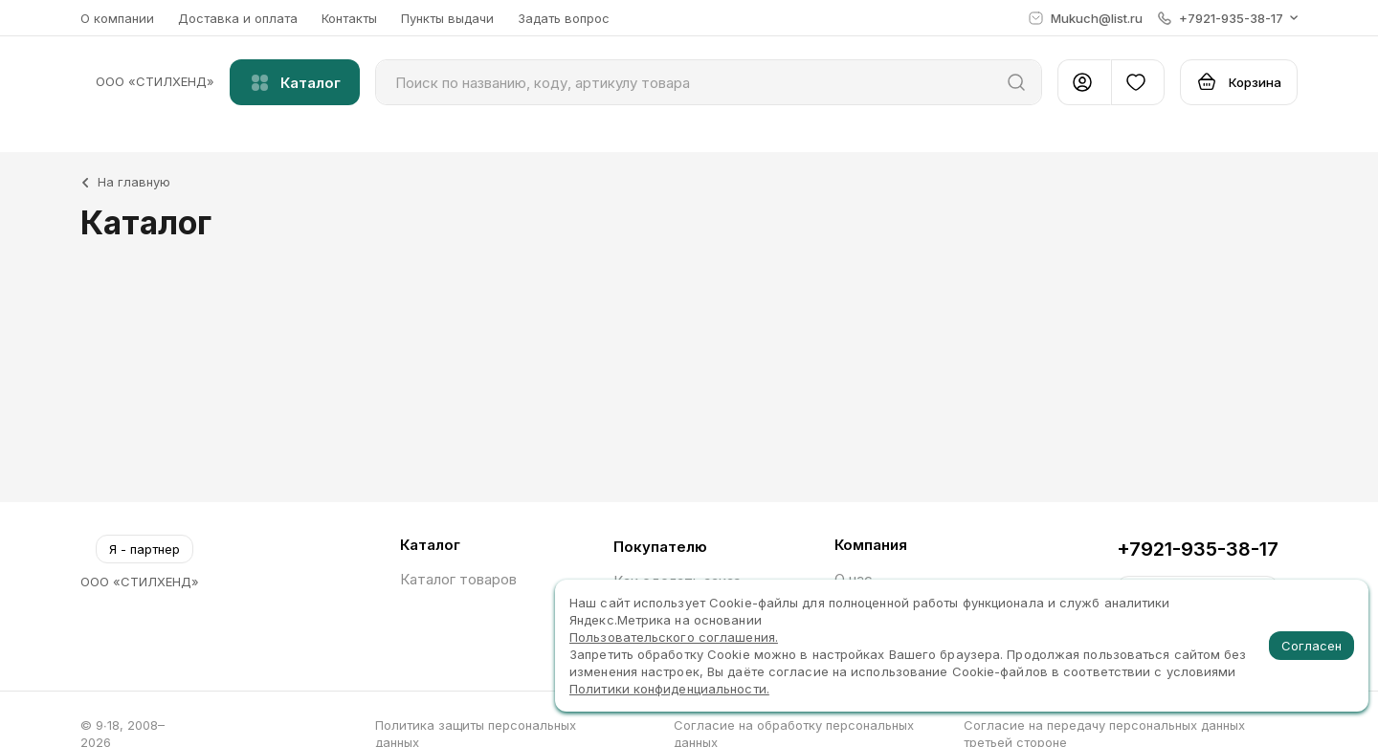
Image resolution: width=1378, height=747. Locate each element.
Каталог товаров (458, 579)
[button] (1228, 18)
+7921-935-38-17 (1197, 549)
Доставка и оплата (238, 18)
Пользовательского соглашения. (673, 637)
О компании (117, 18)
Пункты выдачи (447, 18)
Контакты (349, 18)
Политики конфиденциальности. (669, 688)
